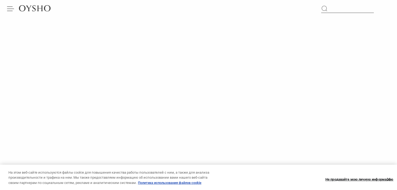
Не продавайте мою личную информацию (359, 181)
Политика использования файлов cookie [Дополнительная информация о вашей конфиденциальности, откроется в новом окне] (169, 184)
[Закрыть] (388, 181)
